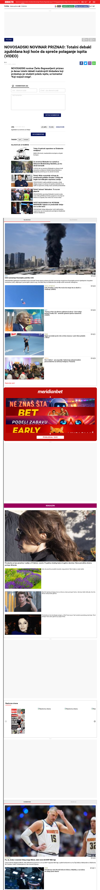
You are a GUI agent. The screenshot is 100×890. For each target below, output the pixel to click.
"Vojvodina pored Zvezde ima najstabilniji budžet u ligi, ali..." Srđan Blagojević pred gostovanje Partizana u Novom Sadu (66, 806)
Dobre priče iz (15, 6)
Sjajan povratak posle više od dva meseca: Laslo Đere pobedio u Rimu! (37, 792)
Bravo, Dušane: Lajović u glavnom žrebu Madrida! (42, 797)
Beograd (57, 2)
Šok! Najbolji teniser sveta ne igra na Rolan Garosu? (42, 822)
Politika (6, 6)
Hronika (31, 2)
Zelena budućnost (73, 861)
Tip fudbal (39, 855)
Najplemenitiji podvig (11, 857)
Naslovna (18, 2)
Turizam (87, 869)
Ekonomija (36, 2)
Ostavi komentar (52, 115)
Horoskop (71, 639)
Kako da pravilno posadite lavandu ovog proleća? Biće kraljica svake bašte (86, 295)
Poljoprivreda (72, 840)
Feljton (23, 840)
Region (85, 840)
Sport (51, 2)
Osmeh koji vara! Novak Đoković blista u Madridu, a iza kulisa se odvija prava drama (43, 813)
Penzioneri (24, 842)
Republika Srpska (9, 873)
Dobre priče (8, 840)
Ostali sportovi (83, 102)
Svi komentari (38, 134)
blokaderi (26, 139)
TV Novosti (55, 859)
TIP (54, 2)
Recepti (55, 835)
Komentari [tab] (73, 483)
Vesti (22, 2)
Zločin (38, 838)
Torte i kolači (55, 838)
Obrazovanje (24, 844)
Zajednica (70, 857)
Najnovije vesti (72, 139)
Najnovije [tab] (74, 68)
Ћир (93, 6)
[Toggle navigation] (94, 2)
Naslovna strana (74, 384)
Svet (69, 88)
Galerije (9, 882)
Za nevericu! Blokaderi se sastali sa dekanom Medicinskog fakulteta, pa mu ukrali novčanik (47, 164)
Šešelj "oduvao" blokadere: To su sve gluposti (46, 190)
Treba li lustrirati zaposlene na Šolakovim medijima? (48, 149)
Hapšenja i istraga (41, 840)
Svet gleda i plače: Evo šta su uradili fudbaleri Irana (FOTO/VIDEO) (66, 823)
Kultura (62, 2)
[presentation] (26, 116)
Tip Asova (39, 861)
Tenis (81, 121)
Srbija (66, 2)
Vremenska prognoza (76, 673)
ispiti (20, 139)
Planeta (42, 2)
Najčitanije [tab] (88, 68)
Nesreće (38, 844)
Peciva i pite (55, 846)
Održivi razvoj (73, 852)
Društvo (26, 2)
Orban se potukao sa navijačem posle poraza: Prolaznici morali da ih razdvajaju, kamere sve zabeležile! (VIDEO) (66, 815)
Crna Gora (70, 2)
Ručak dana (55, 844)
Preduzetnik (71, 842)
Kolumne (24, 6)
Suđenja (38, 842)
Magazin (81, 261)
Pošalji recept (56, 848)
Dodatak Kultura (57, 857)
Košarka (70, 503)
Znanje (70, 859)
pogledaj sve (81, 193)
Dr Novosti (88, 859)
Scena (8, 879)
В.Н (5, 62)
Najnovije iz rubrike (20, 145)
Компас (76, 2)
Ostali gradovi (72, 715)
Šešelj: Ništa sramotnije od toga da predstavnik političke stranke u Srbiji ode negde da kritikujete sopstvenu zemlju (48, 177)
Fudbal (54, 773)
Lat (91, 6)
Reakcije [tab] (88, 483)
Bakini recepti (56, 842)
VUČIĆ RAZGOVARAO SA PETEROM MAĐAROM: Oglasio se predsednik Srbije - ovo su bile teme (48, 204)
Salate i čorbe (56, 840)
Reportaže (47, 2)
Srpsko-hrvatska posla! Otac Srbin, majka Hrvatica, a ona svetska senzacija (42, 805)
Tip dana (39, 857)
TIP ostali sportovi (41, 859)
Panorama (88, 852)
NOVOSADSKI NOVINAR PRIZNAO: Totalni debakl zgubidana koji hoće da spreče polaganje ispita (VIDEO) (47, 51)
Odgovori (60, 127)
